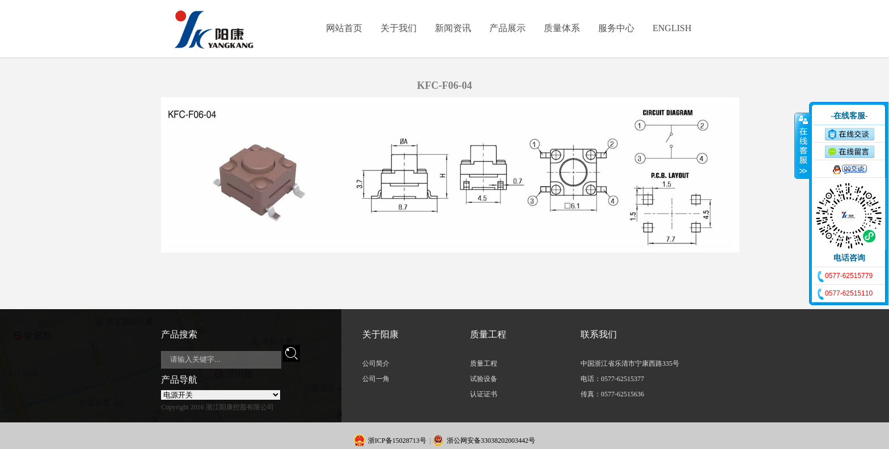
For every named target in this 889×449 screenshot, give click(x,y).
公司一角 (376, 379)
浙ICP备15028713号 (397, 440)
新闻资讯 (453, 28)
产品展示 (507, 28)
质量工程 (488, 334)
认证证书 (483, 394)
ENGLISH (672, 28)
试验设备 (483, 379)
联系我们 (599, 334)
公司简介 (376, 363)
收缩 (802, 145)
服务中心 (616, 28)
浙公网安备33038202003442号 (491, 440)
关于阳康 (380, 334)
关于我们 (398, 28)
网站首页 (344, 28)
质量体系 (562, 28)
